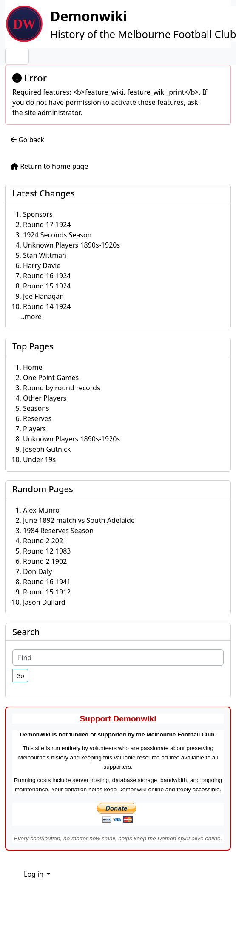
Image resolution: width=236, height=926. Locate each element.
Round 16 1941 (47, 581)
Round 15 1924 (47, 286)
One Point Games (51, 377)
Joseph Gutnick (47, 449)
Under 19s (39, 459)
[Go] (20, 675)
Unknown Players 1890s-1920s (71, 245)
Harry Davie (41, 265)
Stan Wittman (44, 255)
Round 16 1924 (47, 275)
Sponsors (38, 214)
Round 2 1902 (45, 561)
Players (34, 428)
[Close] (220, 77)
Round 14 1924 (47, 306)
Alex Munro (41, 510)
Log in (34, 874)
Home (33, 367)
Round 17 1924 (47, 224)
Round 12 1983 (47, 551)
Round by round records (61, 387)
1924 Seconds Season (57, 234)
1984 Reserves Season (58, 530)
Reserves (37, 418)
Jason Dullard (44, 602)
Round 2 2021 (45, 540)
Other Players (44, 398)
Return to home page (49, 166)
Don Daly (37, 571)
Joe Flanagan (43, 296)
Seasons (36, 408)
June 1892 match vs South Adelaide (79, 520)
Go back (27, 139)
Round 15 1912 (47, 592)
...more (30, 316)
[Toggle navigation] (17, 56)
